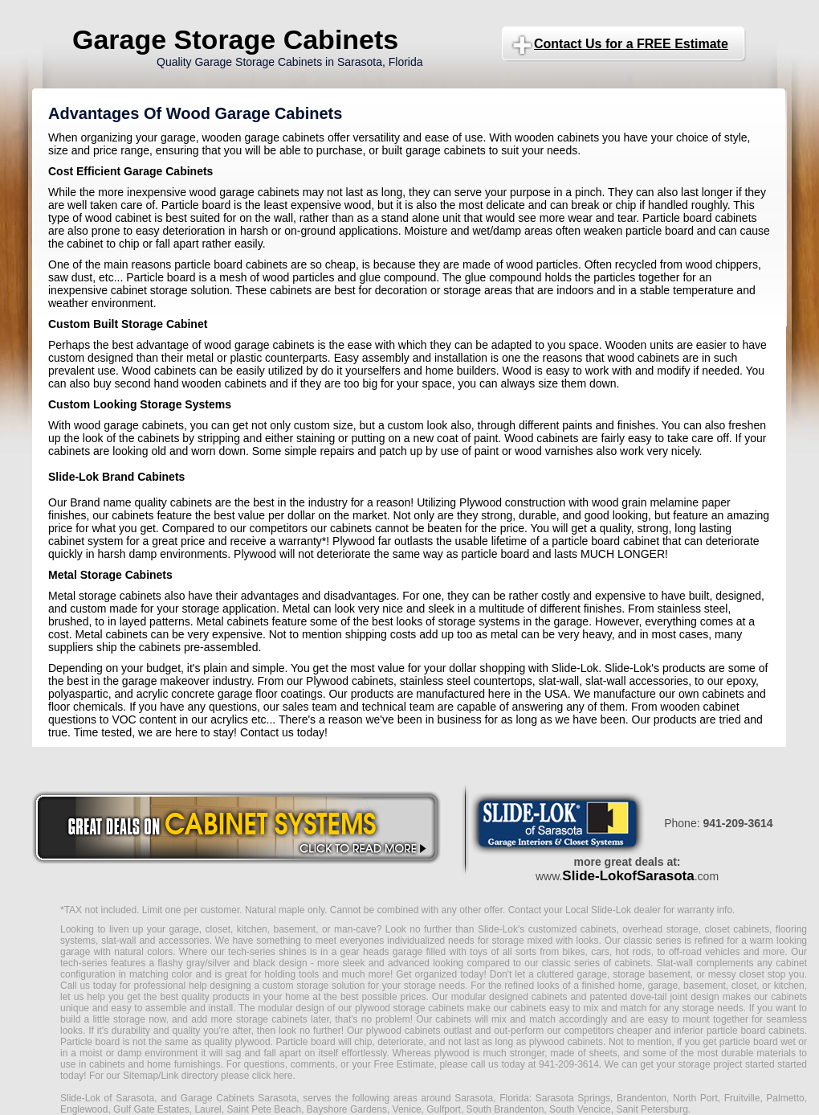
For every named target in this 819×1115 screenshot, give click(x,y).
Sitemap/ (140, 1075)
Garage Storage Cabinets (235, 39)
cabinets (453, 1019)
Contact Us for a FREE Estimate (631, 44)
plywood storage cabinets (409, 1008)
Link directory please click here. (228, 1075)
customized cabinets (572, 929)
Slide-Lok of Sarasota (107, 1098)
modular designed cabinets (509, 996)
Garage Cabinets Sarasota (239, 1098)
